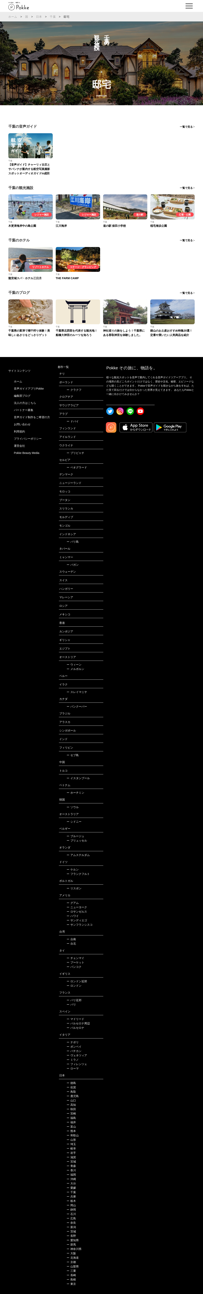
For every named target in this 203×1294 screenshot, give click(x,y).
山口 (71, 1100)
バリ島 (73, 541)
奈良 (71, 1222)
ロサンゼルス (77, 911)
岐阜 (71, 1148)
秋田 (71, 1109)
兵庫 (71, 1196)
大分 (71, 1183)
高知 (71, 1104)
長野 (71, 1235)
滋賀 (71, 1157)
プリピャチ (75, 452)
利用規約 (19, 431)
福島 (71, 1117)
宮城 (71, 1161)
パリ (71, 1004)
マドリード (75, 1019)
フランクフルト (78, 873)
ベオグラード (77, 467)
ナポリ (73, 1042)
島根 (71, 1279)
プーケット (75, 962)
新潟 (71, 1227)
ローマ (73, 1068)
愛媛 (71, 1187)
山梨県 (73, 1266)
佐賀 (71, 1087)
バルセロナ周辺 (78, 1023)
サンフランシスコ (80, 924)
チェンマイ (75, 958)
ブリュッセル (77, 840)
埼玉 (71, 1144)
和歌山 (73, 1135)
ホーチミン (75, 792)
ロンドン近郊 (77, 981)
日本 (39, 16)
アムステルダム (78, 855)
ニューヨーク (77, 907)
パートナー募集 (23, 410)
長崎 (71, 1275)
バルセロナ (75, 1027)
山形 (71, 1139)
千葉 (53, 16)
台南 (71, 939)
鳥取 (71, 1091)
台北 (71, 943)
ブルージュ (75, 836)
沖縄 (71, 1179)
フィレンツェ (77, 1064)
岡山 (71, 1205)
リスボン (74, 888)
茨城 (71, 1231)
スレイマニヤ (77, 692)
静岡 (71, 1209)
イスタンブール (78, 778)
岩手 (71, 1152)
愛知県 (73, 1240)
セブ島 (73, 755)
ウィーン (74, 664)
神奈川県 (74, 1249)
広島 (71, 1218)
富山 (71, 1126)
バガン (73, 564)
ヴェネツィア (77, 1055)
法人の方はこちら (25, 402)
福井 (71, 1122)
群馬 (71, 1244)
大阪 (71, 1253)
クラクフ (74, 389)
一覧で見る (186, 126)
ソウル (73, 807)
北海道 (73, 1257)
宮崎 (71, 1113)
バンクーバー (77, 706)
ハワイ (73, 916)
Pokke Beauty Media (26, 452)
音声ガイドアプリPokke (29, 388)
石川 (71, 1214)
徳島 (71, 1083)
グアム (73, 902)
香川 (71, 1170)
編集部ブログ (22, 395)
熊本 (71, 1131)
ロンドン (74, 985)
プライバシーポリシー (28, 438)
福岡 (71, 1174)
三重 (71, 1270)
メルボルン (75, 669)
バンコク (74, 966)
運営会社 (19, 445)
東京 (71, 1283)
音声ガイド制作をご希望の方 (32, 417)
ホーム (12, 16)
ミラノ (73, 1059)
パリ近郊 (74, 1000)
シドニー (74, 821)
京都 (71, 1262)
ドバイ (73, 421)
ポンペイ (74, 1046)
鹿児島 (73, 1096)
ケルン (73, 869)
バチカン (74, 1051)
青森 (71, 1166)
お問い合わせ (22, 424)
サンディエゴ (77, 920)
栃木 (71, 1200)
